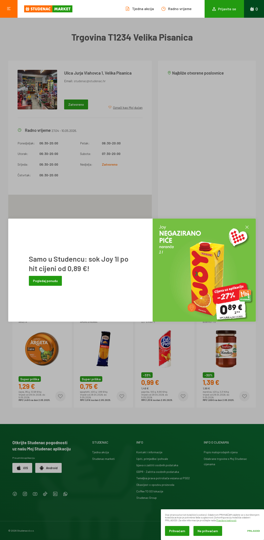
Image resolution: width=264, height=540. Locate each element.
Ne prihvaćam (208, 531)
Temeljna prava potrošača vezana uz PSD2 (163, 478)
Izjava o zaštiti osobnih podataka (157, 465)
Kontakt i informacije (149, 452)
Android (48, 468)
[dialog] (212, 524)
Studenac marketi (103, 458)
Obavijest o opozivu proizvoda (155, 484)
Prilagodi (253, 530)
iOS (22, 468)
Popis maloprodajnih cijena (221, 452)
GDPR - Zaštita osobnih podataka (157, 471)
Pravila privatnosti (226, 520)
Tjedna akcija (100, 452)
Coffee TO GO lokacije (149, 491)
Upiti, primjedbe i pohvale (152, 458)
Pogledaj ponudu (45, 281)
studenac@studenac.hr (90, 81)
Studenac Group (146, 497)
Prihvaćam (177, 531)
